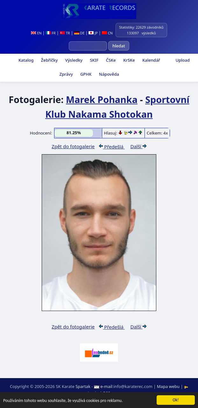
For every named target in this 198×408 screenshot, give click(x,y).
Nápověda (108, 74)
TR (65, 33)
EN (36, 33)
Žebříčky (49, 60)
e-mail (106, 386)
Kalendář (150, 60)
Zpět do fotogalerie (73, 146)
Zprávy (65, 74)
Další (138, 146)
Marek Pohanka (102, 99)
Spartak (82, 386)
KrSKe (128, 60)
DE (79, 33)
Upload (182, 60)
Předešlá (111, 146)
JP (93, 33)
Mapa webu (168, 386)
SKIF (93, 60)
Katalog (26, 60)
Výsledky (73, 60)
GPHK (85, 74)
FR (51, 33)
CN (107, 33)
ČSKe (110, 60)
